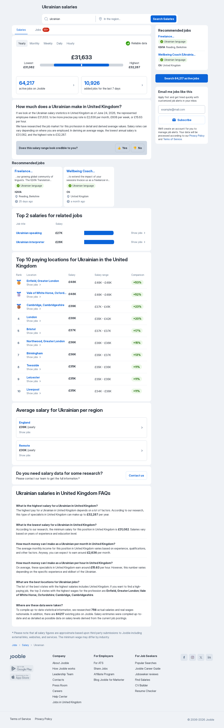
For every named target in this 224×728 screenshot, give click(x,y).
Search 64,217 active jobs (181, 78)
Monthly (34, 43)
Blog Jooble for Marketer (109, 679)
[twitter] (200, 657)
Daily (59, 43)
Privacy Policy (196, 135)
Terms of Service (172, 139)
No (137, 148)
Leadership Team (62, 674)
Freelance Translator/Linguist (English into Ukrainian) (32, 171)
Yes (122, 148)
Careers (57, 691)
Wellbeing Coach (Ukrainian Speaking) (82, 171)
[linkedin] (209, 657)
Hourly (70, 43)
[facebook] (184, 657)
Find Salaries (142, 679)
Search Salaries (163, 19)
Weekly (48, 43)
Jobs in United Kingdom (66, 702)
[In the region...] (122, 19)
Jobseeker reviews (146, 674)
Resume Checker (145, 691)
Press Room (59, 685)
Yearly (22, 43)
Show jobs (138, 233)
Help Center (59, 696)
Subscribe (181, 120)
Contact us (136, 475)
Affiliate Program (104, 674)
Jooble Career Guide (147, 668)
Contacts (58, 679)
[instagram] (192, 657)
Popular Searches (145, 663)
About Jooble (60, 663)
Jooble (210, 719)
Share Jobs (101, 668)
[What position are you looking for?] (68, 19)
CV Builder (141, 685)
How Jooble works (63, 668)
